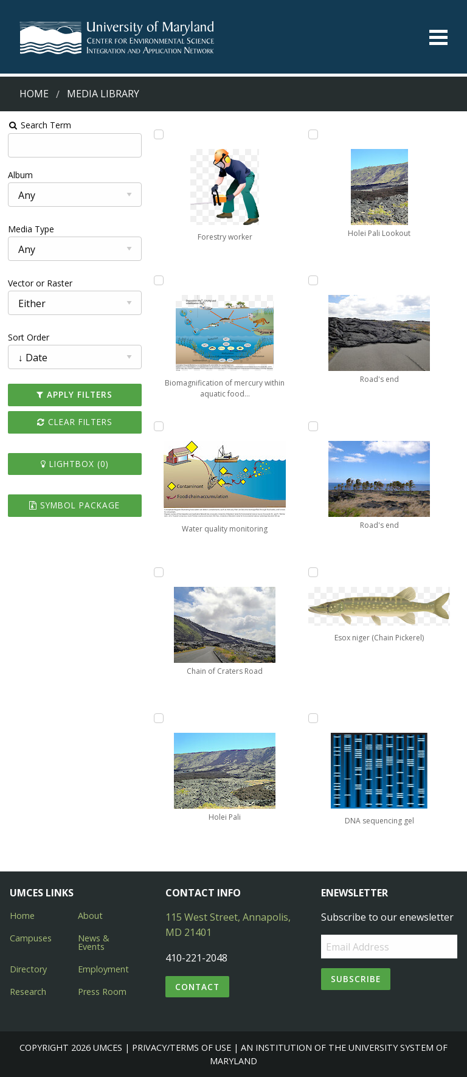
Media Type (31, 229)
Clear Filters (74, 422)
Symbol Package (74, 505)
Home (34, 93)
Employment (103, 969)
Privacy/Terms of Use (181, 1047)
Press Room (102, 991)
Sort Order (28, 337)
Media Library (103, 93)
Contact (197, 986)
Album (20, 175)
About (90, 915)
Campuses (31, 938)
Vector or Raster (40, 283)
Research (28, 991)
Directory (28, 969)
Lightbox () (75, 463)
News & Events (93, 942)
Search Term (40, 125)
